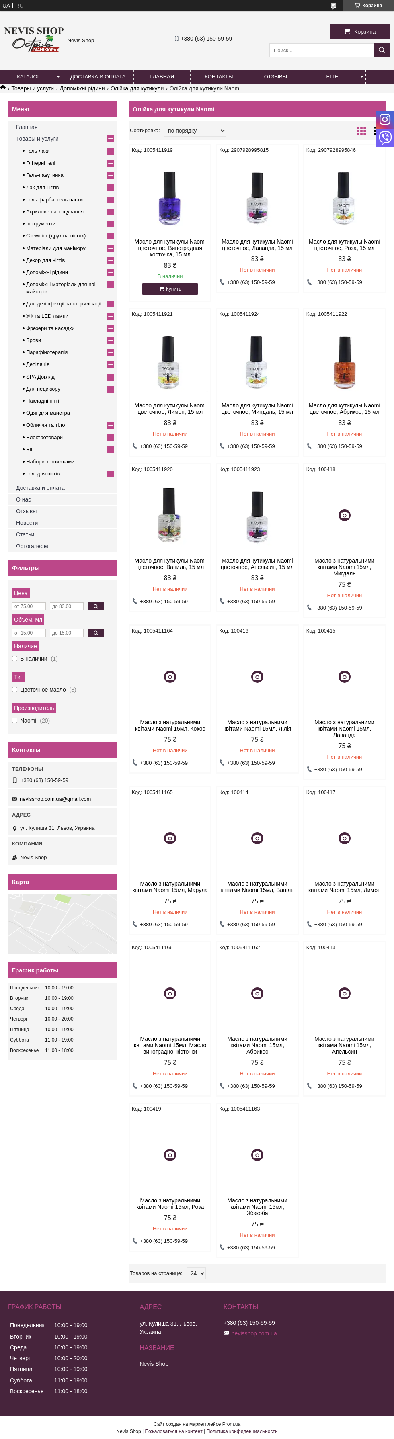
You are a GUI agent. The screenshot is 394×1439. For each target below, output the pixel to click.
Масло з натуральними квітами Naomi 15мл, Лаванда (344, 728)
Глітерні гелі (40, 163)
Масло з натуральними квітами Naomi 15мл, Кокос (170, 725)
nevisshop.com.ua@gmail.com (55, 799)
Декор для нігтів (45, 260)
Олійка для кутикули (137, 88)
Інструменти (40, 224)
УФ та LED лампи (47, 316)
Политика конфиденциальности (242, 1431)
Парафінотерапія (47, 352)
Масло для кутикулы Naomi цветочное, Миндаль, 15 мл (257, 408)
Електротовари (44, 437)
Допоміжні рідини (82, 88)
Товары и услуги (32, 88)
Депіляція (37, 364)
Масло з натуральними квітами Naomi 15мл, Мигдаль (344, 567)
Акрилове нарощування (55, 212)
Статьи (25, 534)
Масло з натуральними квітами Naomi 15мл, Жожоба (257, 1206)
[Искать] (382, 50)
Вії (29, 449)
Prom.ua (231, 1424)
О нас (23, 499)
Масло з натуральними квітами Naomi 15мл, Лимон (344, 886)
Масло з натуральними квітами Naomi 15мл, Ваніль (257, 886)
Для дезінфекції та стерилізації (63, 304)
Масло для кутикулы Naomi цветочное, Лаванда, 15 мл (257, 244)
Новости (27, 523)
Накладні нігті (42, 401)
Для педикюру (43, 389)
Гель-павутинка (45, 175)
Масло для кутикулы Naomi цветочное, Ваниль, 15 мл (169, 563)
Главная (162, 77)
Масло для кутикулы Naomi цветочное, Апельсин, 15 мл (257, 563)
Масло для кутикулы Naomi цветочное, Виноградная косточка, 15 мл (169, 248)
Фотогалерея (33, 546)
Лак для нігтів (42, 187)
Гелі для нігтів (43, 474)
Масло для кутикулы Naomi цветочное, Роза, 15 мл (344, 244)
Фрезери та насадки (50, 328)
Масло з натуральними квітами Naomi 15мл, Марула (169, 886)
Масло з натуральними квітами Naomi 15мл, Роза (170, 1203)
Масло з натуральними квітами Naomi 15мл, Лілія (257, 725)
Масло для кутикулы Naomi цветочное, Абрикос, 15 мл (344, 408)
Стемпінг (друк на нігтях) (56, 236)
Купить (173, 289)
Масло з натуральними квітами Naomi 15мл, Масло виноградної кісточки (170, 1045)
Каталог (28, 77)
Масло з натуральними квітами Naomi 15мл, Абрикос (257, 1045)
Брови (33, 340)
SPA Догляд (40, 377)
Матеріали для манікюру (56, 248)
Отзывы (275, 77)
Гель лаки (38, 151)
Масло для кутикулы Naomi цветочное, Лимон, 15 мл (169, 408)
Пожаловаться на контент (173, 1431)
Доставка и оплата (97, 77)
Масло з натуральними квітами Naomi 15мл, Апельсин (344, 1045)
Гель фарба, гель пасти (54, 200)
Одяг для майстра (48, 413)
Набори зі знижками (50, 462)
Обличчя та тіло (45, 425)
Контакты (219, 77)
